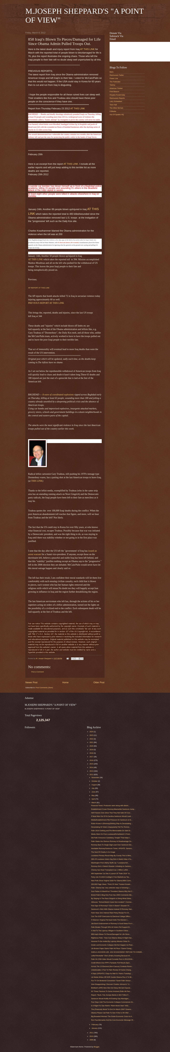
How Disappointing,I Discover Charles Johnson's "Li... (111, 984)
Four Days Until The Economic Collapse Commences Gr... (112, 1002)
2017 (92, 757)
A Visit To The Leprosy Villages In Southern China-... (110, 931)
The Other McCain (116, 108)
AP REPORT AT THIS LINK (38, 288)
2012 (92, 774)
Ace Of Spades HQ (117, 115)
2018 (92, 753)
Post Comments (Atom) (44, 688)
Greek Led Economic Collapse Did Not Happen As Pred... (112, 945)
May (93, 795)
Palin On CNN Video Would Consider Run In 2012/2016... (112, 959)
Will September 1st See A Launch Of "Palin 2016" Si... (111, 873)
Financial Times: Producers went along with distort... (110, 806)
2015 (92, 764)
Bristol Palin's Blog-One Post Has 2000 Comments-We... (112, 895)
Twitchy (112, 85)
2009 (92, 1040)
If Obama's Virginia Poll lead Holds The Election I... (110, 920)
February (95, 1025)
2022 (92, 739)
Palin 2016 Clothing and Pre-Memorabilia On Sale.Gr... (111, 831)
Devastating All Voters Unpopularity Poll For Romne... (111, 827)
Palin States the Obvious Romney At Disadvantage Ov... (112, 841)
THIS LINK (36, 481)
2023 (92, 735)
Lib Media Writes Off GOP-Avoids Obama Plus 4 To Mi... (112, 977)
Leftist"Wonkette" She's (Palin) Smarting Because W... (111, 956)
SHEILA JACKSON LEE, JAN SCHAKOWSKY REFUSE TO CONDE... (117, 952)
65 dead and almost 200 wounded (68, 242)
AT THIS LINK (87, 49)
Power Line (114, 78)
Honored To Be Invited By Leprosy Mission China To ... (111, 941)
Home (65, 682)
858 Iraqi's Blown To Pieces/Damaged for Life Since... (111, 934)
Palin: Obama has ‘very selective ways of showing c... (111, 888)
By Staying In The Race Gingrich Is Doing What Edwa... (111, 898)
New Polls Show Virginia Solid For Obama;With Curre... (111, 881)
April (93, 799)
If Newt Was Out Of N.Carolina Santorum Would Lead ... (112, 816)
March (94, 803)
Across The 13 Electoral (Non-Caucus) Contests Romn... (112, 966)
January (94, 1028)
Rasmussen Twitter (117, 75)
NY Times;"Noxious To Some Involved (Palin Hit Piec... (111, 991)
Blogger (96, 1047)
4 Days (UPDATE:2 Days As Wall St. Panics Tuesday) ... (112, 973)
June (93, 792)
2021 (92, 742)
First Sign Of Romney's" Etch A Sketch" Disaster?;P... (110, 906)
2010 (92, 1036)
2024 (92, 732)
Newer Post (31, 682)
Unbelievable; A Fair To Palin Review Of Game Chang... (111, 970)
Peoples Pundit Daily (117, 95)
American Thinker (116, 88)
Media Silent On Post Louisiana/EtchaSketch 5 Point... (111, 834)
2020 (92, 746)
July (93, 788)
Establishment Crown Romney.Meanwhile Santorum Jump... (113, 809)
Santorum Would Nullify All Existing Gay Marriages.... (110, 999)
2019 (92, 750)
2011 (92, 1033)
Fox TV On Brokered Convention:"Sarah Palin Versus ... (111, 981)
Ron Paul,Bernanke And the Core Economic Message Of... (112, 1020)
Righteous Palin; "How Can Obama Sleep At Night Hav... (112, 938)
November (95, 777)
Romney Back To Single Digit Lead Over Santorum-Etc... (112, 845)
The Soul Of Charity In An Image (103, 852)
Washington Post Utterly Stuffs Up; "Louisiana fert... (110, 863)
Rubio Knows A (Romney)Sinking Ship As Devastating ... (112, 823)
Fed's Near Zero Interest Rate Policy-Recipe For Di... (110, 913)
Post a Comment (37, 672)
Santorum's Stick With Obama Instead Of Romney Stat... (112, 909)
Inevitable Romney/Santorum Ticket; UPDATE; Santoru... (112, 848)
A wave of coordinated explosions (58, 394)
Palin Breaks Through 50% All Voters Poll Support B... (111, 927)
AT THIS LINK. (71, 164)
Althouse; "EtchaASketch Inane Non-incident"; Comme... (112, 902)
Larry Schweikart (116, 101)
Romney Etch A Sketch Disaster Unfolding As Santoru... (111, 866)
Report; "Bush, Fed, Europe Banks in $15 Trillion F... (110, 995)
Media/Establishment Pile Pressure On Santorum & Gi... (111, 820)
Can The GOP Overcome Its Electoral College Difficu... (111, 916)
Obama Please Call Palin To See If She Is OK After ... (110, 1013)
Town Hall (113, 105)
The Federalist (115, 82)
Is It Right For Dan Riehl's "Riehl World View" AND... (110, 1006)
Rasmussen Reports (117, 98)
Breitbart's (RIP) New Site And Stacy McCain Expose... (111, 988)
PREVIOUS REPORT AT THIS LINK (46, 303)
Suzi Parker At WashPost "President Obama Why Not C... (112, 891)
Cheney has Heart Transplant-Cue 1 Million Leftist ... (110, 870)
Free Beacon (114, 92)
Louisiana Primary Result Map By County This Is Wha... (111, 856)
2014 (92, 767)
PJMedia (113, 111)
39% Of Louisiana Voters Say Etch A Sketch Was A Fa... (111, 859)
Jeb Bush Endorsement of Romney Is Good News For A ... (112, 923)
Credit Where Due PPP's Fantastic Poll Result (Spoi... (111, 963)
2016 (92, 760)
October (94, 781)
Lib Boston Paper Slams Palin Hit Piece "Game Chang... (112, 948)
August (94, 785)
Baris (111, 72)
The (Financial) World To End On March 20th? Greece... (111, 1009)
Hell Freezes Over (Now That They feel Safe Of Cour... (111, 813)
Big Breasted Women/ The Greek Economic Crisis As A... (112, 1016)
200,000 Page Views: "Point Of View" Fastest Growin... (111, 884)
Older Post (98, 682)
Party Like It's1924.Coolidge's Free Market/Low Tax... (110, 877)
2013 (92, 771)
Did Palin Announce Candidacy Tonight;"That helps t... (111, 838)
